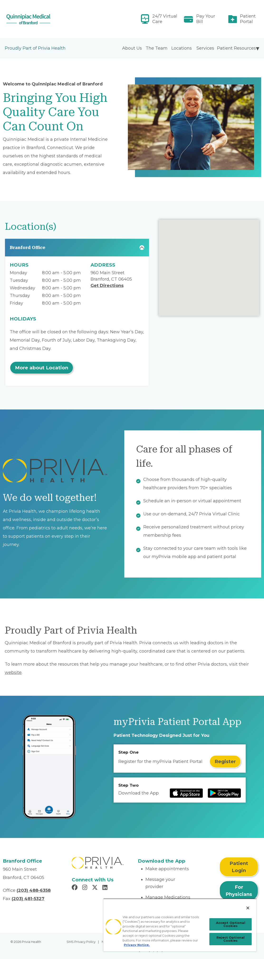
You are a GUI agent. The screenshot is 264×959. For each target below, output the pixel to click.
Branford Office (27, 247)
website (13, 672)
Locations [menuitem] (181, 48)
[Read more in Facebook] (75, 888)
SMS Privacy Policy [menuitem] (81, 942)
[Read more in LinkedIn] (105, 888)
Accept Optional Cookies (230, 924)
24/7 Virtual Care (164, 19)
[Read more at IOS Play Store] (186, 793)
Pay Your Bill (205, 19)
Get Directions (107, 285)
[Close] (248, 908)
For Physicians (239, 890)
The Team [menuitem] (157, 48)
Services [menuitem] (205, 48)
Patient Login (239, 866)
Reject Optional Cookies (230, 938)
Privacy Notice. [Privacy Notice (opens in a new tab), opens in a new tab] (137, 945)
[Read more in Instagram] (85, 888)
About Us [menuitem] (132, 48)
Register (225, 761)
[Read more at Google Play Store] (224, 793)
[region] (179, 924)
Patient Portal (248, 19)
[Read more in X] (95, 888)
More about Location (41, 368)
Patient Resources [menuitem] (236, 48)
